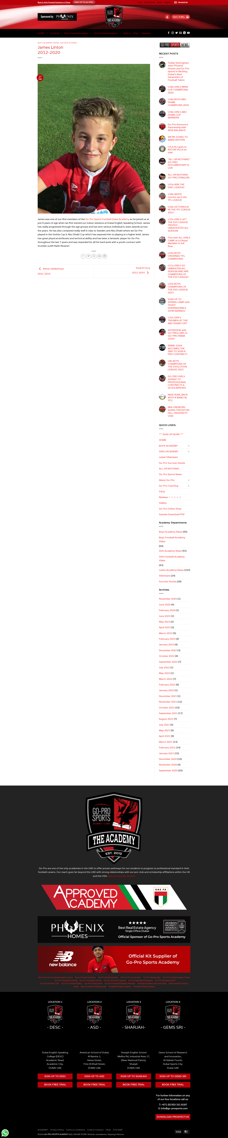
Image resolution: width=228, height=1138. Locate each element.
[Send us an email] (180, 33)
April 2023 (164, 627)
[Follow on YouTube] (188, 33)
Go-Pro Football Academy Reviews (120, 983)
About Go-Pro (166, 480)
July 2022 (164, 667)
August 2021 (166, 718)
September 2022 (168, 661)
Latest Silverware (168, 457)
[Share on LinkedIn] (104, 256)
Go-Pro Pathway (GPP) (165, 980)
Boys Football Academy (77, 33)
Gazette (167, 2)
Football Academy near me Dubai (151, 983)
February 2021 (167, 747)
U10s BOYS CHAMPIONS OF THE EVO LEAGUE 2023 (178, 288)
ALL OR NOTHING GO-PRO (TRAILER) (178, 176)
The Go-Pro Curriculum (130, 977)
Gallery (126, 33)
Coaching (55, 33)
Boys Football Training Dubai (93, 986)
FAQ (140, 2)
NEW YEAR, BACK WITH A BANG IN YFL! (178, 397)
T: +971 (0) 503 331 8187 (173, 1104)
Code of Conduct (95, 1130)
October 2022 (166, 656)
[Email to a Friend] (93, 256)
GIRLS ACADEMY (168, 451)
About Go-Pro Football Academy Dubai (55, 977)
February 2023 (167, 638)
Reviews (145, 33)
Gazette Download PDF (172, 514)
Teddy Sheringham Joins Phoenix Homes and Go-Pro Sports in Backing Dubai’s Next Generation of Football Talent (178, 71)
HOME (42, 33)
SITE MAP (118, 1130)
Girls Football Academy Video (172, 558)
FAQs (162, 491)
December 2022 (168, 650)
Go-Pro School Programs (115, 980)
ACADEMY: (43, 1130)
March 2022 (165, 679)
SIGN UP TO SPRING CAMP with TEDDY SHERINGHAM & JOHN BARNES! (179, 305)
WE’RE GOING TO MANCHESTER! (178, 138)
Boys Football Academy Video (172, 539)
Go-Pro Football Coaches (90, 980)
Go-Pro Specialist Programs (140, 980)
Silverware (164, 575)
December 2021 (168, 696)
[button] (181, 2)
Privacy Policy (57, 1130)
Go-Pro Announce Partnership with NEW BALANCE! (178, 127)
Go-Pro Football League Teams (176, 977)
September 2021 (168, 713)
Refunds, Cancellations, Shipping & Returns (106, 1134)
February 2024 (167, 610)
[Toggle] (188, 445)
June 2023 (165, 616)
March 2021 (165, 741)
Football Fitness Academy (119, 986)
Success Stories (68, 43)
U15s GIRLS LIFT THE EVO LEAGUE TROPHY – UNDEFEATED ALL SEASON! (178, 225)
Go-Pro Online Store (93, 983)
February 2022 (167, 684)
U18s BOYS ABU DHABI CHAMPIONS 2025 (178, 102)
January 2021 (166, 753)
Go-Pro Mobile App (151, 977)
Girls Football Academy (106, 33)
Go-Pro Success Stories (172, 462)
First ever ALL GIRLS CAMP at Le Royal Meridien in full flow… (179, 242)
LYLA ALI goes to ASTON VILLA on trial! (177, 149)
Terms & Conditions (75, 1130)
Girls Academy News (170, 550)
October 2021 (166, 707)
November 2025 (168, 598)
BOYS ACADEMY (168, 445)
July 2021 (164, 724)
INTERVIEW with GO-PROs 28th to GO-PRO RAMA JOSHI (177, 334)
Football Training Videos (144, 986)
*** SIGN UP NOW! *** (171, 434)
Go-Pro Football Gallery (71, 983)
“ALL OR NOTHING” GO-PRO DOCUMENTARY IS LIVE (179, 163)
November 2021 (168, 701)
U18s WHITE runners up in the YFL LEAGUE (177, 197)
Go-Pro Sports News (170, 474)
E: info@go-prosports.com (173, 1108)
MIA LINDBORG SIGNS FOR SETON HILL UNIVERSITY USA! (178, 411)
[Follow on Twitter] (176, 33)
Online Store (149, 2)
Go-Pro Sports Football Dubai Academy (107, 219)
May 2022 (164, 673)
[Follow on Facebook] (169, 33)
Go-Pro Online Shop (170, 508)
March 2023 (165, 633)
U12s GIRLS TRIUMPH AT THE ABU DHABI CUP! (178, 320)
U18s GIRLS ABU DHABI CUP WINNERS (177, 115)
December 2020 (168, 759)
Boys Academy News (48, 43)
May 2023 (164, 621)
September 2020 (168, 770)
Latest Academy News (171, 570)
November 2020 (168, 764)
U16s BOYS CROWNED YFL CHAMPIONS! (176, 256)
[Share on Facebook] (83, 256)
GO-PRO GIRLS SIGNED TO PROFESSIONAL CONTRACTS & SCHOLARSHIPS (177, 382)
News (159, 2)
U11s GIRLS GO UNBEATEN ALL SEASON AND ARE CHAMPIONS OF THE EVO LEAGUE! (178, 271)
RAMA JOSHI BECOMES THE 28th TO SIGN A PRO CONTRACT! (177, 350)
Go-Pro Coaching (168, 485)
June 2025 (165, 604)
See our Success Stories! (121, 876)
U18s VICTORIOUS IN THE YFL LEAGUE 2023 (179, 209)
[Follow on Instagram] (172, 33)
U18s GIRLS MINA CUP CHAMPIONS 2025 (178, 89)
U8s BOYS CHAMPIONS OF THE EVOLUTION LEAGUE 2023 (177, 365)
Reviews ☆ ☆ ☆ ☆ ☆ (170, 497)
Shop (135, 33)
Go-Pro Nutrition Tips (49, 983)
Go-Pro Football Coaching (66, 980)
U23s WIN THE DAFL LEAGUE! (176, 186)
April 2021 (164, 736)
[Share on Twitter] (88, 256)
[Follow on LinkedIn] (184, 33)
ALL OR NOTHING (169, 468)
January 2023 (166, 644)
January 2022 (166, 690)
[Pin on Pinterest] (99, 256)
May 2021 (164, 730)
